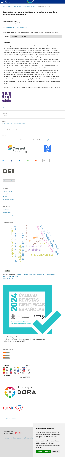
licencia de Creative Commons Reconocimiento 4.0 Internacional (36, 274)
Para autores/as (7, 212)
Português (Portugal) (9, 199)
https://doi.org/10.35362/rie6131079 (16, 28)
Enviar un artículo (9, 181)
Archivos (10, 6)
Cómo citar (23, 36)
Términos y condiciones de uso (13, 438)
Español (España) (8, 191)
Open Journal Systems (9, 418)
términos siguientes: (46, 140)
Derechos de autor (8, 278)
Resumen (6, 36)
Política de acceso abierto (10, 276)
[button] (5, 160)
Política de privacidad (29, 438)
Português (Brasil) (8, 194)
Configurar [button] (55, 451)
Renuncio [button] (47, 451)
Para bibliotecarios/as (8, 215)
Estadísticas (14, 36)
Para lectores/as (7, 210)
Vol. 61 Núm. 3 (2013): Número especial (24, 6)
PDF (5, 107)
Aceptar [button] (39, 451)
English (5, 196)
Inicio (4, 6)
